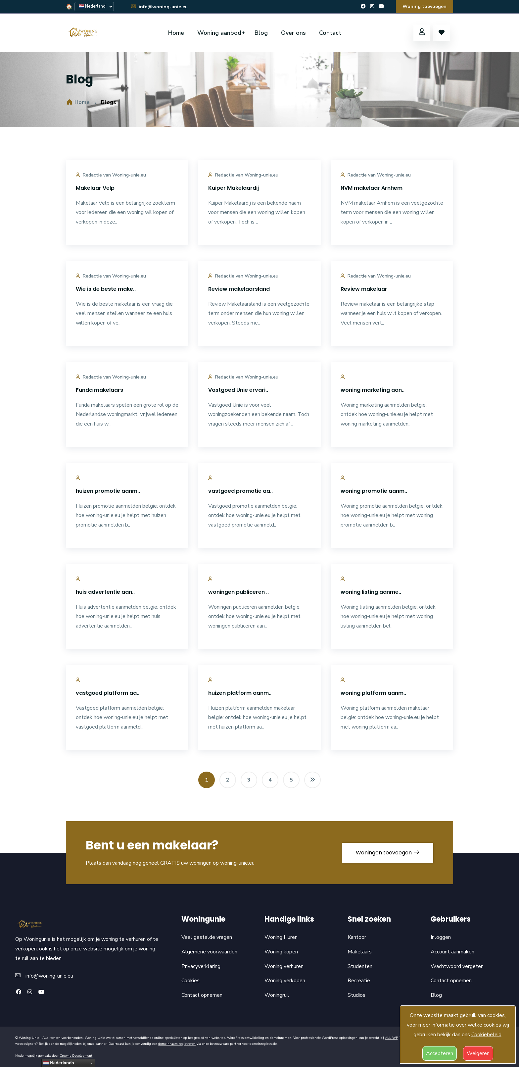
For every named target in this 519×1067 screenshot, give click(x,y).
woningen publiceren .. (238, 592)
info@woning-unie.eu (159, 7)
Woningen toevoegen (388, 852)
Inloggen (441, 937)
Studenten (360, 966)
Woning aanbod (219, 33)
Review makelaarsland (239, 289)
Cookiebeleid (486, 1034)
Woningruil (276, 995)
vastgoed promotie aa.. (240, 491)
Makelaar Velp (95, 188)
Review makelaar (364, 289)
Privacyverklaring (200, 966)
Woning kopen (281, 951)
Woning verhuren (284, 966)
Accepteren (439, 1053)
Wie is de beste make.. (106, 289)
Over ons (293, 33)
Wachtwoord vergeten (457, 966)
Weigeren (478, 1053)
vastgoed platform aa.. (107, 693)
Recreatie (359, 980)
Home (176, 33)
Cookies (190, 980)
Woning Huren (281, 937)
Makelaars (360, 951)
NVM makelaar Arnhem (371, 188)
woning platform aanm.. (373, 693)
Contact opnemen (201, 995)
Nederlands (58, 1063)
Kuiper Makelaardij (233, 188)
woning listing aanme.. (371, 592)
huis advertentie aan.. (105, 592)
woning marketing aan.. (372, 390)
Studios (356, 995)
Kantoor (357, 937)
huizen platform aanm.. (239, 693)
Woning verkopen (284, 980)
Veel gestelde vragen (206, 937)
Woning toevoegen (424, 6)
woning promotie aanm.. (374, 491)
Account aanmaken (452, 951)
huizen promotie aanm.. (108, 491)
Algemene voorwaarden (209, 951)
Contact (330, 33)
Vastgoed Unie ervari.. (238, 390)
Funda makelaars (99, 390)
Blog (261, 33)
